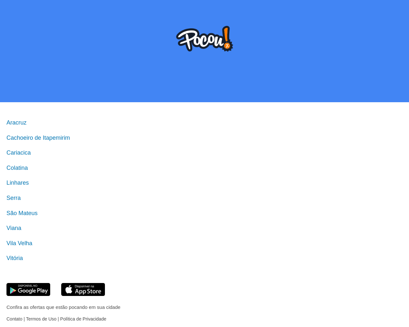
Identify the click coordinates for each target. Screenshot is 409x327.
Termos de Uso (41, 319)
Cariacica (18, 152)
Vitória (14, 258)
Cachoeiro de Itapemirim (38, 138)
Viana (13, 228)
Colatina (17, 168)
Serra (13, 198)
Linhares (17, 183)
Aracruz (16, 122)
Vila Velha (19, 243)
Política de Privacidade (83, 319)
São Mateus (22, 213)
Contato (14, 319)
